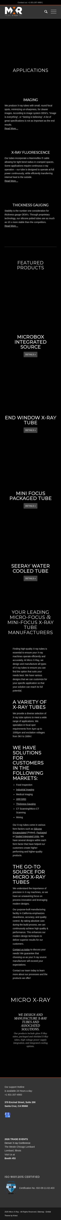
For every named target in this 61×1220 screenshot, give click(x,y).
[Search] (44, 11)
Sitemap (41, 1212)
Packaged (41, 832)
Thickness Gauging (26, 804)
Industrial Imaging (25, 789)
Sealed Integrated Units (27, 836)
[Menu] (51, 11)
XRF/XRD (21, 799)
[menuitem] (44, 11)
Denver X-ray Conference (17, 1143)
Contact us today (21, 949)
